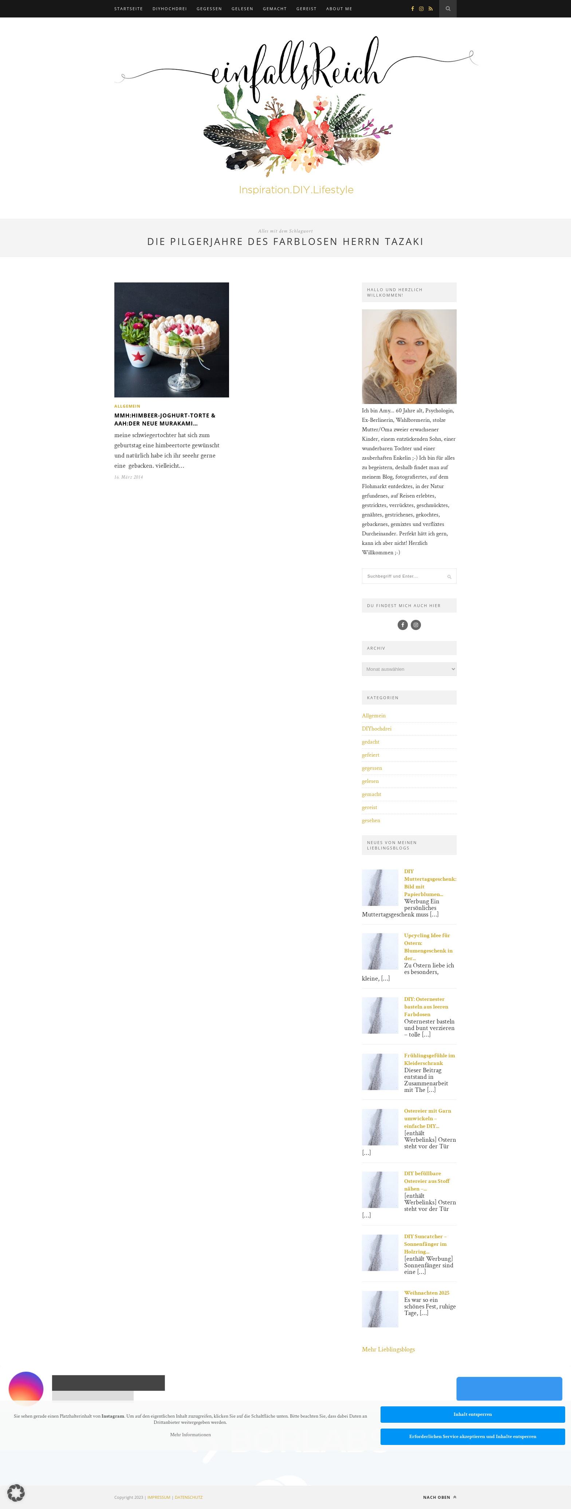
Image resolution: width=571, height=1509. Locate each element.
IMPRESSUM (158, 1497)
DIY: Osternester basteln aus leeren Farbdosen (426, 1006)
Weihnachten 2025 (426, 1293)
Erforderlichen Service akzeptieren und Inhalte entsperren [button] (472, 1436)
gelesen (242, 8)
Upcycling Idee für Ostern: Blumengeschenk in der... (428, 947)
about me (339, 8)
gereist (306, 8)
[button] (16, 1493)
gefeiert (370, 755)
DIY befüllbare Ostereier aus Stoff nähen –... (427, 1181)
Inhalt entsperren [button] (473, 1414)
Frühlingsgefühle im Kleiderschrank (429, 1059)
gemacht (275, 8)
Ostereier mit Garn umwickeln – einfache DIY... (427, 1118)
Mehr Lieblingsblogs (388, 1349)
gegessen (209, 8)
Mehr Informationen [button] (190, 1434)
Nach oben (440, 1497)
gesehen (371, 820)
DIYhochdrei (170, 8)
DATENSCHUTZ (188, 1497)
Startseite (128, 8)
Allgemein (127, 406)
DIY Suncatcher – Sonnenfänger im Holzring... (425, 1244)
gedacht (370, 742)
